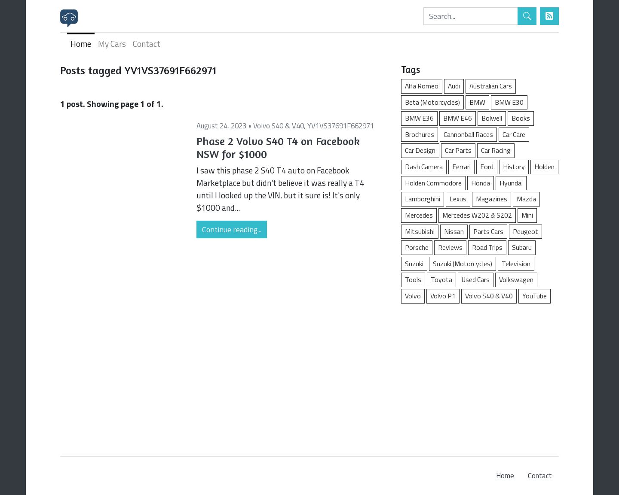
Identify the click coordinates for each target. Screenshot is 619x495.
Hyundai (511, 183)
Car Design (420, 150)
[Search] (470, 16)
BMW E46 (457, 118)
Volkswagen (516, 279)
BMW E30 (509, 102)
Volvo (413, 296)
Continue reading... (231, 229)
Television (516, 263)
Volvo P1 (443, 296)
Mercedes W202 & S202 (477, 215)
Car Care (514, 134)
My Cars (112, 43)
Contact (146, 43)
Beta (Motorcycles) (432, 102)
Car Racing (496, 150)
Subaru (522, 247)
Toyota (441, 279)
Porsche (417, 247)
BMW (477, 102)
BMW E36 (419, 118)
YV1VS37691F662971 (340, 125)
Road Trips (487, 247)
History (514, 166)
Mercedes (419, 215)
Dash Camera (424, 166)
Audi (454, 86)
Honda (480, 183)
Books (521, 118)
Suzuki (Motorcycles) (462, 263)
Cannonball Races (468, 134)
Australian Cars (490, 86)
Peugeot (525, 231)
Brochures (419, 134)
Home (80, 43)
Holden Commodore (433, 183)
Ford (486, 166)
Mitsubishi (420, 231)
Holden (544, 166)
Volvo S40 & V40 (278, 125)
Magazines (491, 199)
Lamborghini (422, 199)
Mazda (526, 199)
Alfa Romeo (421, 86)
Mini (527, 215)
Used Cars (476, 279)
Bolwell (491, 118)
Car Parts (458, 150)
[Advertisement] (480, 376)
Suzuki (414, 263)
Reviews (450, 247)
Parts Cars (488, 231)
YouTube (534, 296)
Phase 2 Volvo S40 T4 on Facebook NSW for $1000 (278, 147)
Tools (413, 279)
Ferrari (461, 166)
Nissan (454, 231)
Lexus (458, 199)
